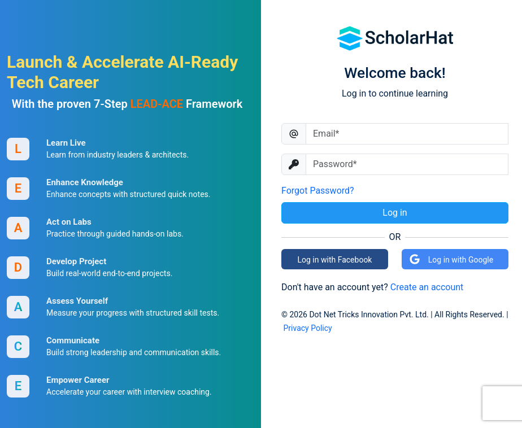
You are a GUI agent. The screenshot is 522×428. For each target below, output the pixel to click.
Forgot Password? (317, 190)
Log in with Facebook (335, 259)
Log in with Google (451, 259)
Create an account (427, 287)
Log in (394, 212)
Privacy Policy (307, 328)
